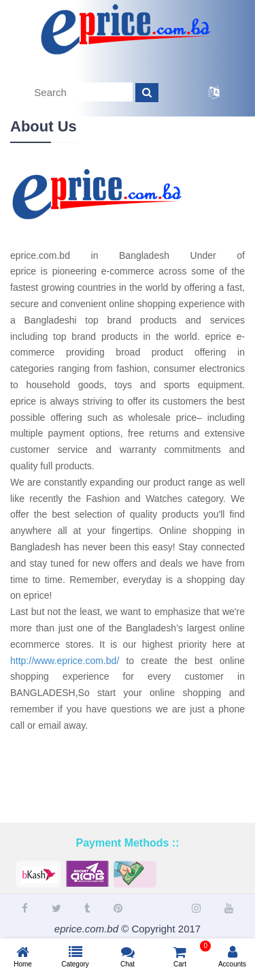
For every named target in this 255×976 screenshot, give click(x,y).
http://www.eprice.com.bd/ (64, 660)
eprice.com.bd (86, 928)
